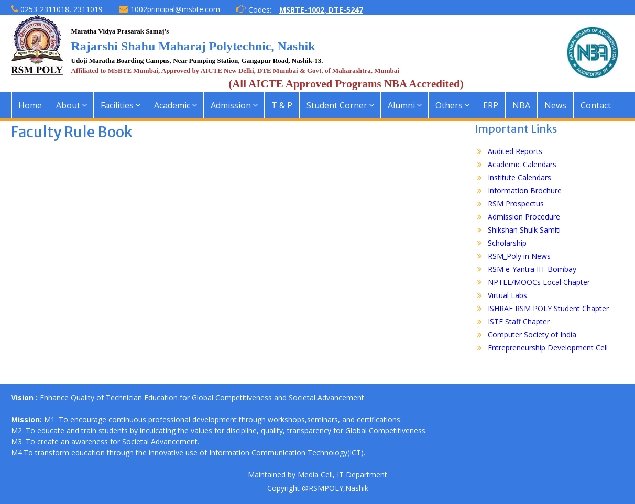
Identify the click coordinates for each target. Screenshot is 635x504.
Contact (596, 105)
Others (449, 105)
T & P (281, 105)
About (68, 105)
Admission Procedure (524, 217)
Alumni (401, 105)
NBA (521, 105)
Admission (231, 105)
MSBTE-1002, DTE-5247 (321, 10)
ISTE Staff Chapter (519, 321)
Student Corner (336, 105)
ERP (490, 105)
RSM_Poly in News (519, 256)
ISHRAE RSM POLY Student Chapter (548, 308)
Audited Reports (515, 151)
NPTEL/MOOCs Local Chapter (539, 282)
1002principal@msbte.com (175, 9)
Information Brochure (525, 190)
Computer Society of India (532, 334)
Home (30, 105)
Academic (172, 105)
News (555, 105)
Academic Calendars (522, 164)
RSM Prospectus (516, 204)
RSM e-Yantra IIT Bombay (532, 269)
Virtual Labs (507, 295)
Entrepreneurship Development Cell (548, 348)
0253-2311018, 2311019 (61, 9)
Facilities (117, 105)
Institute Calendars (519, 177)
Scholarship (507, 243)
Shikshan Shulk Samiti (524, 230)
